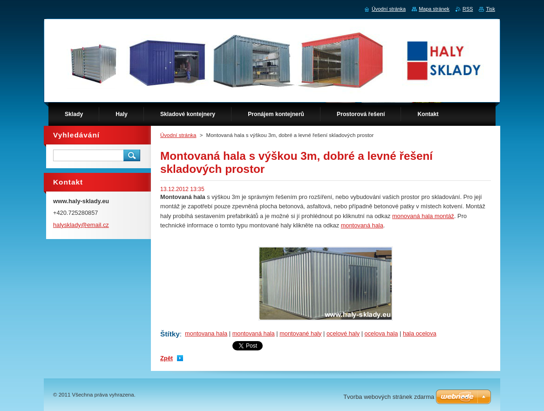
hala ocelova (419, 333)
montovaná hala (362, 225)
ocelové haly (343, 333)
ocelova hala (381, 333)
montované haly (300, 333)
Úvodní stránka (178, 135)
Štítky (170, 334)
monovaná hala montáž (423, 215)
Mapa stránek (434, 9)
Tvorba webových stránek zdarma (388, 396)
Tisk (490, 9)
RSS (467, 9)
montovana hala (206, 333)
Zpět (166, 358)
